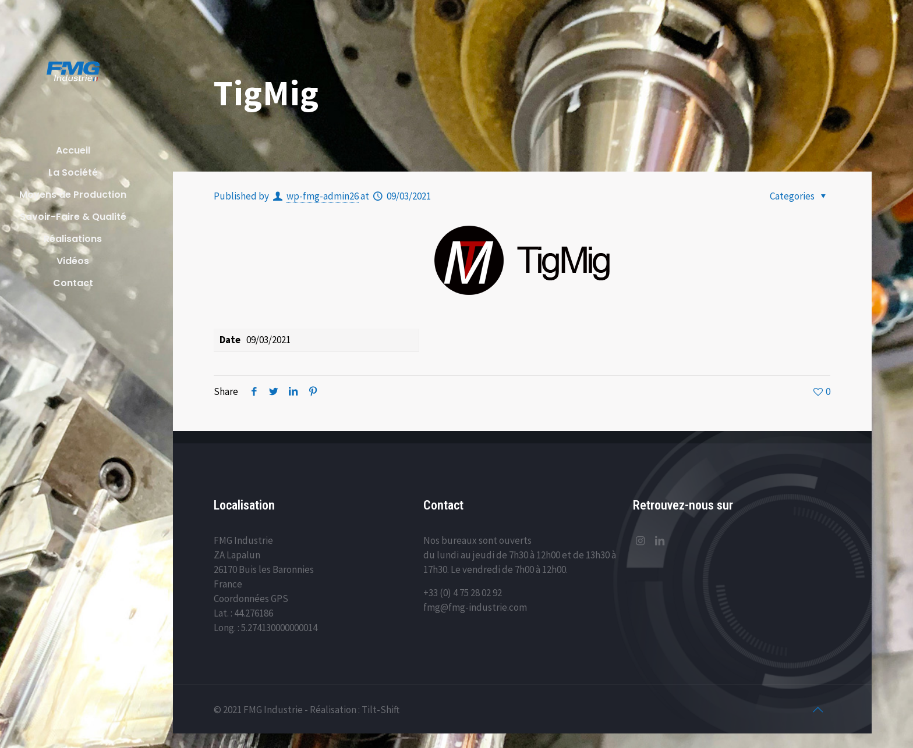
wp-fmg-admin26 (322, 196)
